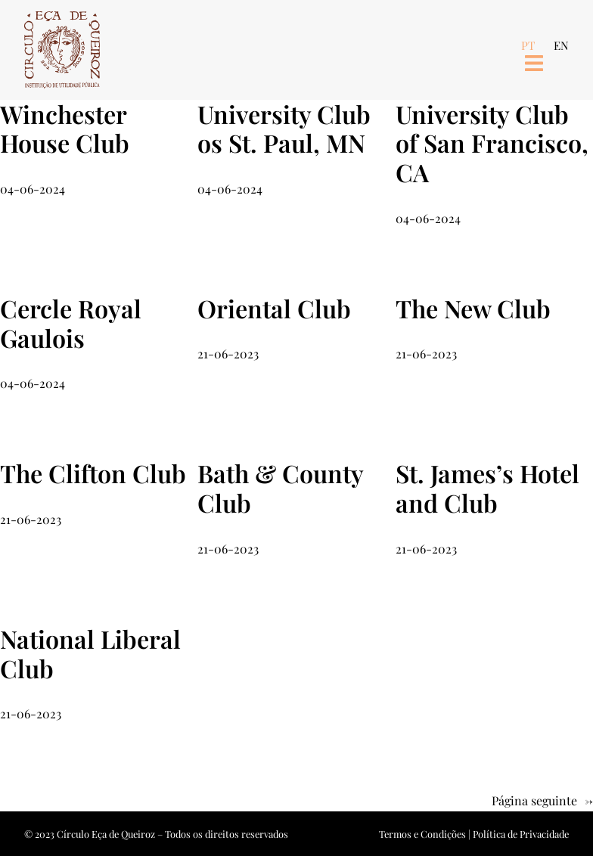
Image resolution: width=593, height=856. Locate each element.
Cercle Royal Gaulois (70, 323)
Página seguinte (542, 801)
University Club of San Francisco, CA (492, 144)
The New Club (473, 309)
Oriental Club (274, 309)
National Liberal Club (90, 654)
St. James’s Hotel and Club (487, 488)
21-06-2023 (228, 353)
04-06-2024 (32, 189)
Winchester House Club (64, 129)
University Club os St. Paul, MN (284, 129)
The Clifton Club (93, 473)
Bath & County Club (280, 488)
